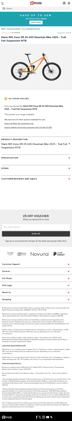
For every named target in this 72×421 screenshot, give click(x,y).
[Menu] (12, 3)
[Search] (36, 9)
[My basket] (64, 3)
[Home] (36, 3)
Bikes (3, 29)
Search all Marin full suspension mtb (19, 123)
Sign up (36, 234)
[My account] (69, 3)
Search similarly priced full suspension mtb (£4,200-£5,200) (28, 127)
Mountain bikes (13, 29)
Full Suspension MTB (31, 29)
